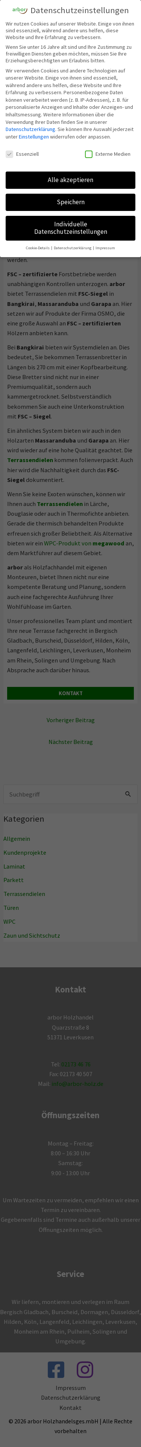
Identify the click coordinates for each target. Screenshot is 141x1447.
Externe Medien (107, 154)
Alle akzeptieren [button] (70, 180)
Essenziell (22, 154)
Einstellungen (34, 136)
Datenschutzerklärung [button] (73, 247)
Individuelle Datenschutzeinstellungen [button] (70, 228)
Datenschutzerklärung (30, 129)
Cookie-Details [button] (38, 247)
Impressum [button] (105, 247)
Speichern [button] (71, 202)
